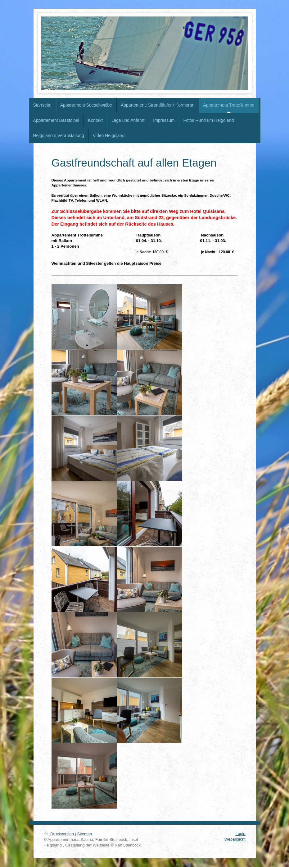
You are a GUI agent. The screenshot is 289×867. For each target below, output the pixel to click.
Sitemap (84, 834)
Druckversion (59, 834)
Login (241, 833)
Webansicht (235, 839)
